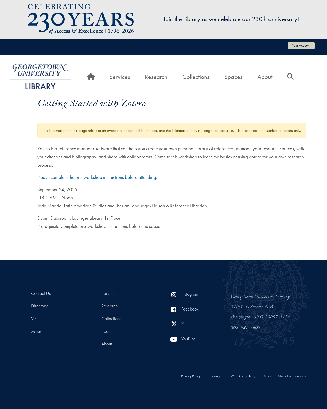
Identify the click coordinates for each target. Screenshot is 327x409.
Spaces (233, 76)
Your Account (301, 45)
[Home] (91, 77)
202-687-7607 (245, 328)
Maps (36, 331)
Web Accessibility (243, 376)
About (264, 76)
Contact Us (41, 293)
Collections (195, 76)
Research (156, 76)
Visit (34, 318)
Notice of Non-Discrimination (285, 376)
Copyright (215, 376)
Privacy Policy (190, 376)
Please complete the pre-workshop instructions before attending (96, 177)
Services (119, 76)
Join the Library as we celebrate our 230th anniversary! (231, 19)
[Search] (290, 77)
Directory (39, 306)
